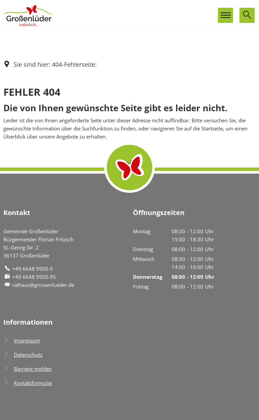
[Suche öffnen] (247, 15)
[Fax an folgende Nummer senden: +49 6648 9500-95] (29, 276)
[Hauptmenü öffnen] (225, 15)
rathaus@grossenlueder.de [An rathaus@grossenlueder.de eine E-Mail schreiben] (38, 284)
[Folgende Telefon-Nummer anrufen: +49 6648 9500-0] (28, 268)
